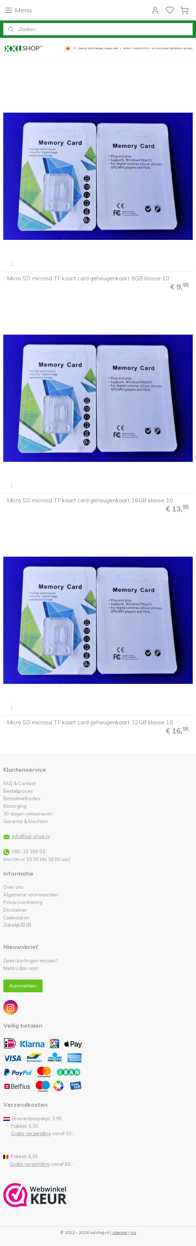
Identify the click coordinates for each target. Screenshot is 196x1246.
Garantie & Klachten (25, 821)
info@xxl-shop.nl (31, 836)
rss (133, 1232)
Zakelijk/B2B (17, 925)
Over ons (13, 887)
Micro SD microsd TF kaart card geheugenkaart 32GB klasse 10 (90, 722)
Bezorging (15, 806)
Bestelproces (18, 791)
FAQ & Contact (19, 783)
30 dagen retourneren (28, 814)
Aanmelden (23, 985)
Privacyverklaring (23, 902)
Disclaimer (15, 910)
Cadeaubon (16, 917)
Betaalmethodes (21, 798)
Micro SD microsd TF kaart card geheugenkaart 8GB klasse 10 (88, 278)
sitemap (119, 1232)
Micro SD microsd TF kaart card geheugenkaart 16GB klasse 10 (90, 500)
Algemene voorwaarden (30, 894)
